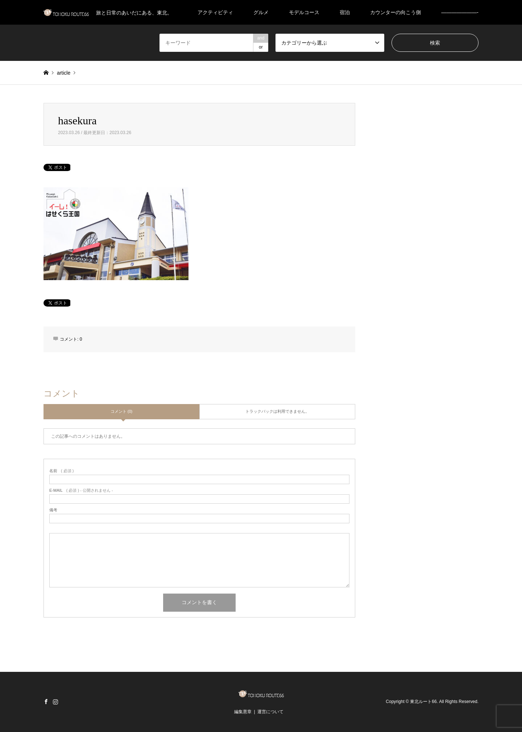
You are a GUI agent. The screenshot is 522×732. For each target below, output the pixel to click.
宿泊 (345, 12)
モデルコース (304, 12)
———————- (459, 12)
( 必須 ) (61, 471)
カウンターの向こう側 (395, 12)
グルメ (261, 12)
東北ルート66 (423, 701)
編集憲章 (243, 711)
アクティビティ (215, 12)
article (63, 73)
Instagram (55, 701)
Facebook (46, 701)
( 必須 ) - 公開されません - (81, 490)
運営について (270, 711)
